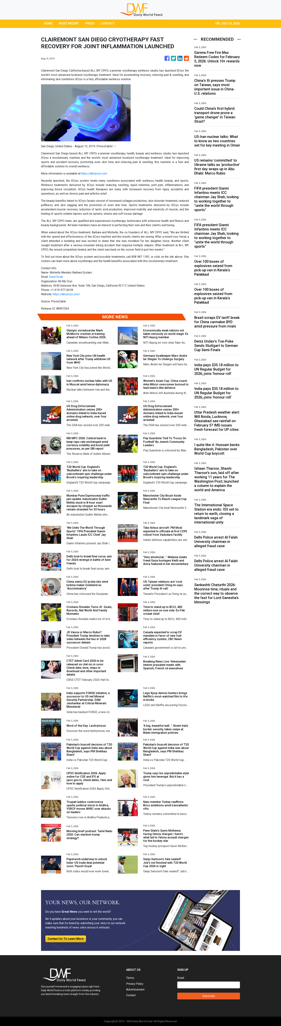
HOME (48, 23)
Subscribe (208, 995)
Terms (130, 977)
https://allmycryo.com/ (67, 294)
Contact (131, 995)
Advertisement (135, 989)
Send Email (56, 277)
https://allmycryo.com (94, 173)
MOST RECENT (69, 23)
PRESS (89, 23)
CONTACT (108, 23)
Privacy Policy (135, 983)
